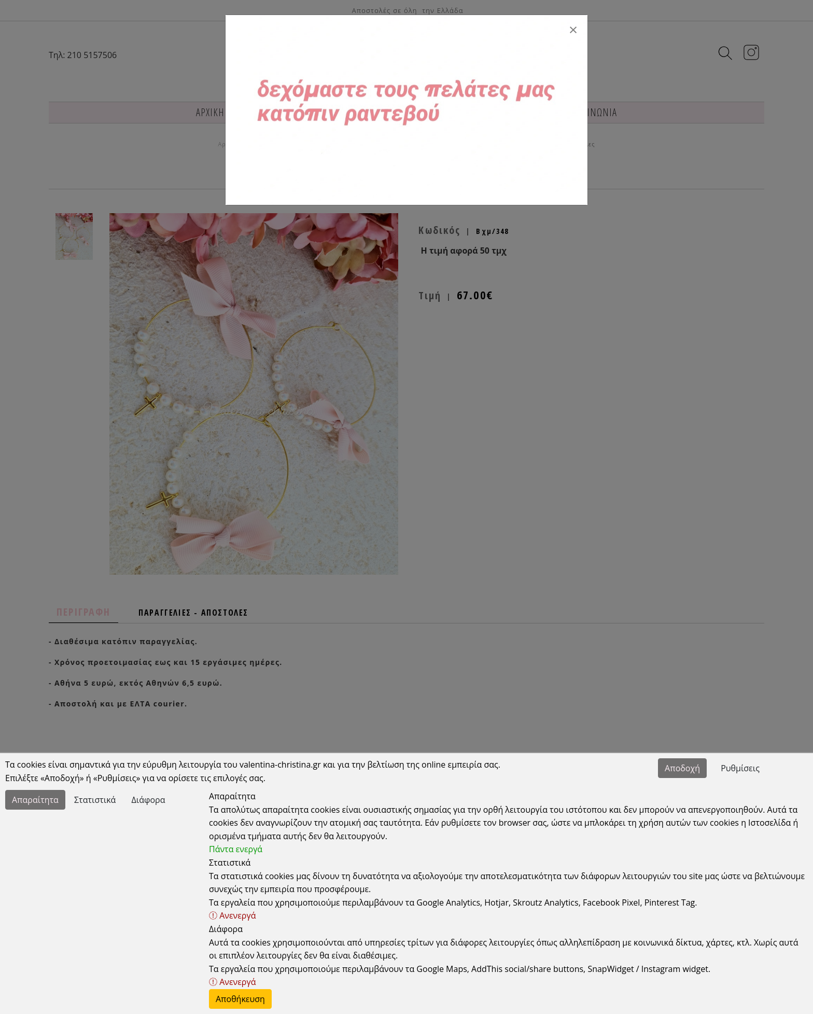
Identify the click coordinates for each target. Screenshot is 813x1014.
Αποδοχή (682, 768)
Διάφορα (148, 799)
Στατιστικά (95, 799)
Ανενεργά (232, 915)
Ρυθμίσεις (740, 768)
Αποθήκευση (240, 999)
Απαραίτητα (35, 799)
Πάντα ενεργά (235, 849)
